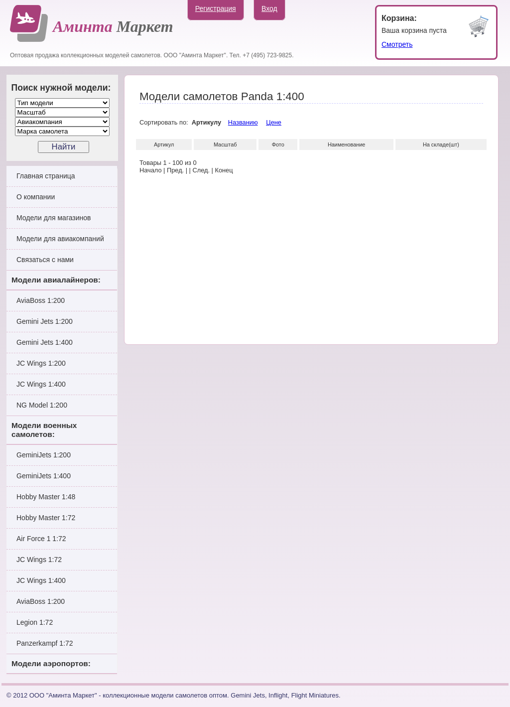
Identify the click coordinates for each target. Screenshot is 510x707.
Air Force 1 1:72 (41, 539)
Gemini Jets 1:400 (44, 342)
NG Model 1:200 (41, 405)
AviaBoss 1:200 (40, 300)
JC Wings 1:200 (41, 363)
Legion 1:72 (34, 622)
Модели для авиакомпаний (60, 239)
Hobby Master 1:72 (45, 518)
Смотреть (397, 44)
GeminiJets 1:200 (43, 455)
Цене (273, 122)
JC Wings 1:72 (39, 560)
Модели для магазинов (53, 218)
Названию (243, 122)
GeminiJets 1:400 (43, 476)
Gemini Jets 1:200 (44, 321)
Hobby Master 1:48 (45, 497)
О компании (35, 197)
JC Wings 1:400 (41, 384)
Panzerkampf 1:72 (44, 643)
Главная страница (45, 176)
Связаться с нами (45, 260)
